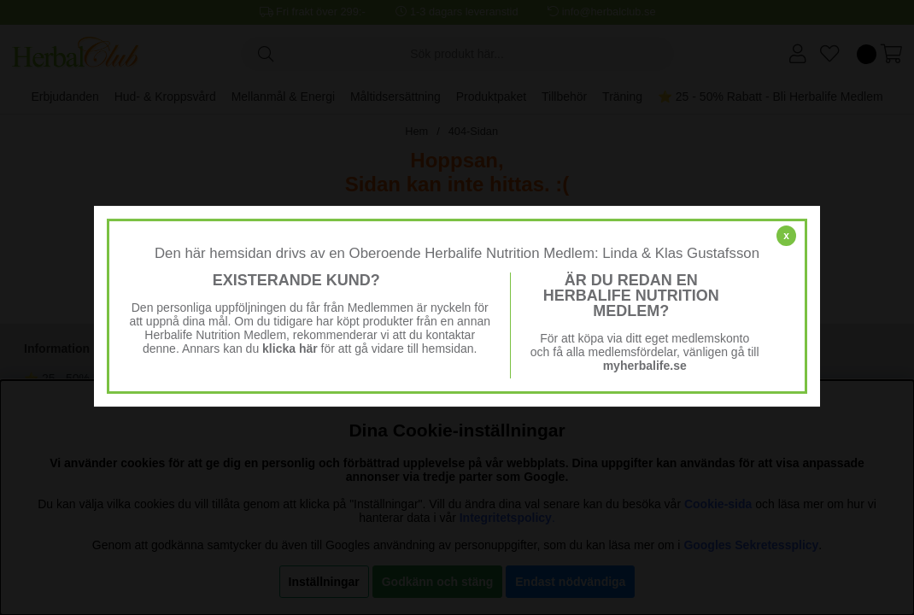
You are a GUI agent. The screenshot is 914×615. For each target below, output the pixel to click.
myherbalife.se (645, 365)
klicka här (290, 348)
